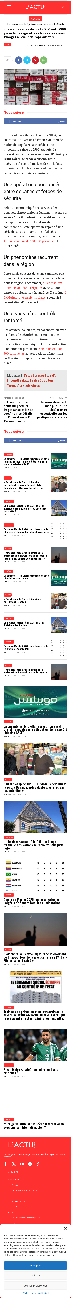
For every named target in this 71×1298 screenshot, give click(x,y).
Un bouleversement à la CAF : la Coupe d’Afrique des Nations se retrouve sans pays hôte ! (25, 508)
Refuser (35, 1275)
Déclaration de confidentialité (36, 1293)
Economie (9, 1007)
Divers (7, 44)
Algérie (8, 454)
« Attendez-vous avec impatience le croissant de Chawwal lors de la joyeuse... (26, 671)
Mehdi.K (40, 45)
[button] (65, 1228)
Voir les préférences (36, 1285)
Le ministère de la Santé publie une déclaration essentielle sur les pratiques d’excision (52, 409)
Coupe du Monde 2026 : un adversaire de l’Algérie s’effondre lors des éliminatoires (26, 530)
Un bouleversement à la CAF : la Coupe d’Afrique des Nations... (25, 624)
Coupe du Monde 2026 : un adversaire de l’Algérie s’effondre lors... (26, 647)
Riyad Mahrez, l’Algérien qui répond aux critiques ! (31, 1071)
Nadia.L (7, 468)
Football (9, 501)
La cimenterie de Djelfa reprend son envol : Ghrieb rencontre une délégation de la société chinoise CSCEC (26, 461)
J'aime (61, 121)
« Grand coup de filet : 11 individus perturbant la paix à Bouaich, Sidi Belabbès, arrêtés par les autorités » (24, 485)
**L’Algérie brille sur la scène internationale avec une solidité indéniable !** (34, 1126)
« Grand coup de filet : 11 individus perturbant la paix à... (22, 600)
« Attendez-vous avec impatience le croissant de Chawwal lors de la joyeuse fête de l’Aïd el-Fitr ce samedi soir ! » (25, 555)
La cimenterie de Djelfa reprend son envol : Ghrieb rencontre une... (26, 577)
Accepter (35, 1265)
